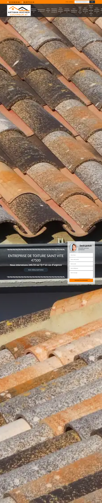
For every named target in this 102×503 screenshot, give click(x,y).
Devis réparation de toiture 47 (96, 10)
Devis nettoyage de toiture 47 (85, 10)
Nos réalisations (36, 270)
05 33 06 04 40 (13, 2)
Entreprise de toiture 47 (33, 10)
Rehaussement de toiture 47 (41, 10)
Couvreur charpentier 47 (67, 10)
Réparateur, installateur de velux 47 (54, 10)
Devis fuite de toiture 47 (80, 10)
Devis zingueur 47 (48, 10)
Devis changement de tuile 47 (74, 10)
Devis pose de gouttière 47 (60, 10)
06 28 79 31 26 (28, 2)
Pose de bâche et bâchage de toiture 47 (91, 10)
